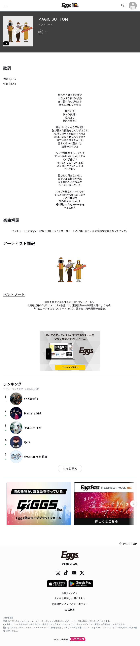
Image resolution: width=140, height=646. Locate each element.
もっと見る (70, 469)
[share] (40, 32)
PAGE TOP (128, 544)
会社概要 (70, 609)
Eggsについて (70, 592)
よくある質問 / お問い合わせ (70, 598)
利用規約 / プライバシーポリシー (70, 603)
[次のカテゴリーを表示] (133, 503)
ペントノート (45, 24)
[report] (46, 32)
